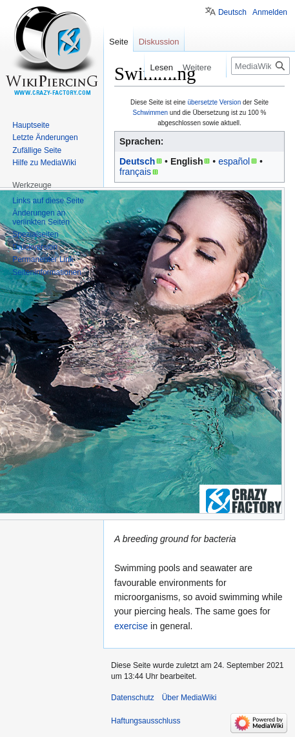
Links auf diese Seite (48, 200)
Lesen (159, 67)
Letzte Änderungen (44, 137)
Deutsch (137, 161)
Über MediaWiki (189, 697)
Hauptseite (30, 125)
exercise (131, 626)
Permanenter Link (43, 259)
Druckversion (34, 247)
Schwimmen (150, 112)
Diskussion (159, 41)
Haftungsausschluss (145, 720)
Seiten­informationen (46, 272)
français (135, 172)
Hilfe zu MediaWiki (44, 162)
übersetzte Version (214, 102)
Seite (118, 41)
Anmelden (269, 12)
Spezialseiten (35, 234)
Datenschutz (132, 697)
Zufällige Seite (36, 150)
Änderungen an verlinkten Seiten (41, 217)
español (234, 161)
